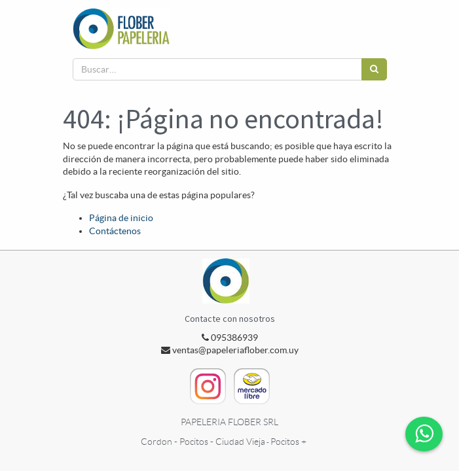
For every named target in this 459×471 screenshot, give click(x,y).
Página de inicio (121, 218)
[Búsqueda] (374, 69)
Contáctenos (115, 231)
